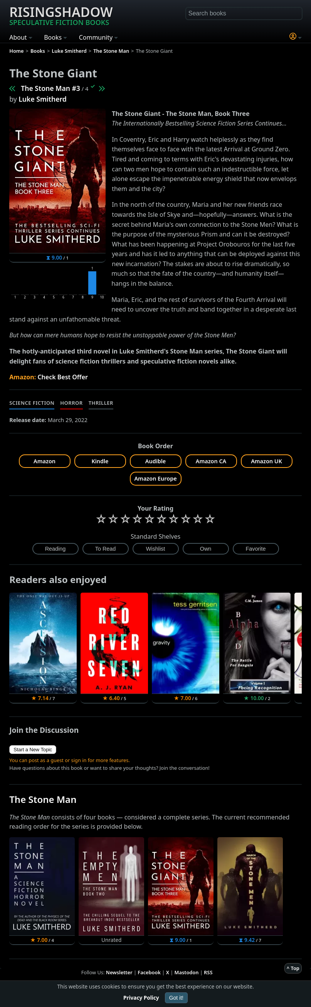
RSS (208, 972)
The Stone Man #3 (50, 88)
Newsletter (119, 972)
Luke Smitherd (42, 99)
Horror (71, 402)
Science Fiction (31, 402)
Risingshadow (61, 15)
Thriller (101, 402)
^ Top (293, 968)
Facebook (149, 972)
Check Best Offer (62, 377)
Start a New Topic (32, 749)
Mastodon (187, 972)
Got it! (176, 998)
